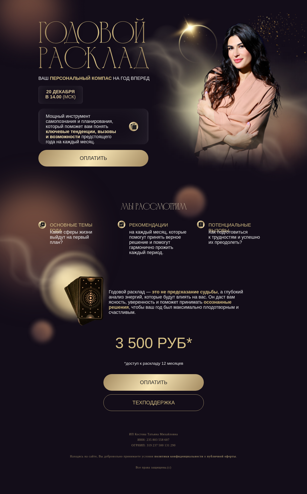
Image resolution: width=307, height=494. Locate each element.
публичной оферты (221, 456)
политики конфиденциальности (178, 456)
